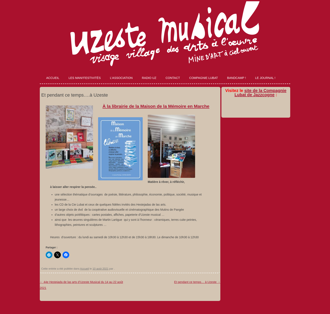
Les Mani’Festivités (85, 78)
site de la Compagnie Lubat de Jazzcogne (260, 92)
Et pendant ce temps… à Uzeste (197, 282)
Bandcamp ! (236, 78)
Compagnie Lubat (203, 78)
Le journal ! (265, 78)
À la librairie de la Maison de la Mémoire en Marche (155, 106)
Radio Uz (149, 78)
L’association (121, 78)
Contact (173, 78)
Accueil (52, 78)
